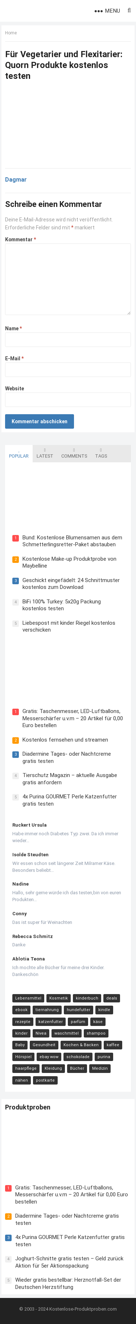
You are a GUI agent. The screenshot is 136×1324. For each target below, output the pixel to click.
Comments (74, 453)
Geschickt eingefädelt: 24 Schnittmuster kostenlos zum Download (71, 584)
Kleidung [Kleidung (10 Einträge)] (53, 1068)
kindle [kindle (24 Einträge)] (104, 1009)
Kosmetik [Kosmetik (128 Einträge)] (58, 998)
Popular (19, 453)
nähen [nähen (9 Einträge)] (21, 1080)
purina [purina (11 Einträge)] (104, 1056)
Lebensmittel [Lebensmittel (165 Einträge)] (28, 998)
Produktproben (27, 1107)
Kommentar (20, 239)
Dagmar (16, 179)
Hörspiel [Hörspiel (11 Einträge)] (23, 1056)
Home (11, 32)
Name (13, 328)
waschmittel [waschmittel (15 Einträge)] (66, 1033)
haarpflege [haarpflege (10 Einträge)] (26, 1068)
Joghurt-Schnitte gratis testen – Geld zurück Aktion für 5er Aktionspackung (69, 1262)
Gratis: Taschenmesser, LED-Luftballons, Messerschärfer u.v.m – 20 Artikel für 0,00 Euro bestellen (72, 718)
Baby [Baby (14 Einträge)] (20, 1045)
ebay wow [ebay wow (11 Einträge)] (49, 1056)
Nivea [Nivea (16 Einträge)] (41, 1033)
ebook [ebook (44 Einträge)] (21, 1009)
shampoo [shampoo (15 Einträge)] (96, 1033)
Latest (45, 453)
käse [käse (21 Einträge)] (98, 1021)
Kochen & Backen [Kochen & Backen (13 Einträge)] (81, 1045)
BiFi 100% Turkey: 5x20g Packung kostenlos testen (61, 605)
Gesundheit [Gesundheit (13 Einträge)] (44, 1045)
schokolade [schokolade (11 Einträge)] (78, 1056)
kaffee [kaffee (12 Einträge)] (113, 1045)
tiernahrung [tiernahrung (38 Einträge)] (47, 1009)
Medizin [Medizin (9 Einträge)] (100, 1068)
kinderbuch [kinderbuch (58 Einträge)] (87, 998)
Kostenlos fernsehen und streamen (65, 740)
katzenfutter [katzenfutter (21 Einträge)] (50, 1021)
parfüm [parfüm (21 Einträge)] (78, 1021)
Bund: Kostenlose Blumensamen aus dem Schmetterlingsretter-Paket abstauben (72, 541)
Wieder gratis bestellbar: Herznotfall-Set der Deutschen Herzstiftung (68, 1283)
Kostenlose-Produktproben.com (83, 1309)
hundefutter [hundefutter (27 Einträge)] (78, 1009)
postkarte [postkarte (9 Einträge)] (45, 1080)
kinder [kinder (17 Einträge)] (21, 1033)
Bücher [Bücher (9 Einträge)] (77, 1068)
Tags (101, 453)
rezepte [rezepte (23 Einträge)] (22, 1021)
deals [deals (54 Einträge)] (111, 998)
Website (14, 388)
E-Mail (14, 358)
